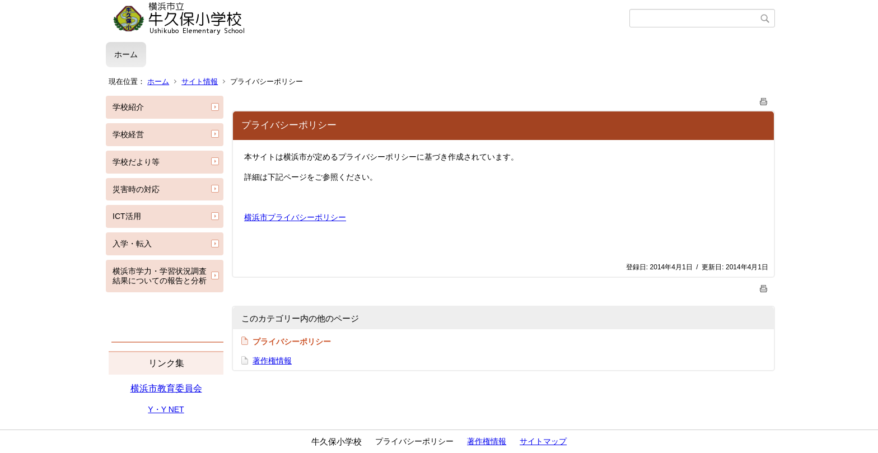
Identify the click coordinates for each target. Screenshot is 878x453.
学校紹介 (128, 106)
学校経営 (128, 134)
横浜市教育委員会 (166, 388)
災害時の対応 (136, 189)
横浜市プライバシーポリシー (295, 217)
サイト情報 (199, 81)
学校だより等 (136, 161)
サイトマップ (543, 441)
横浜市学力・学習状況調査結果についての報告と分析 (160, 276)
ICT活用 (127, 216)
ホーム (126, 54)
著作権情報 (272, 360)
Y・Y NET (166, 409)
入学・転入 (132, 243)
